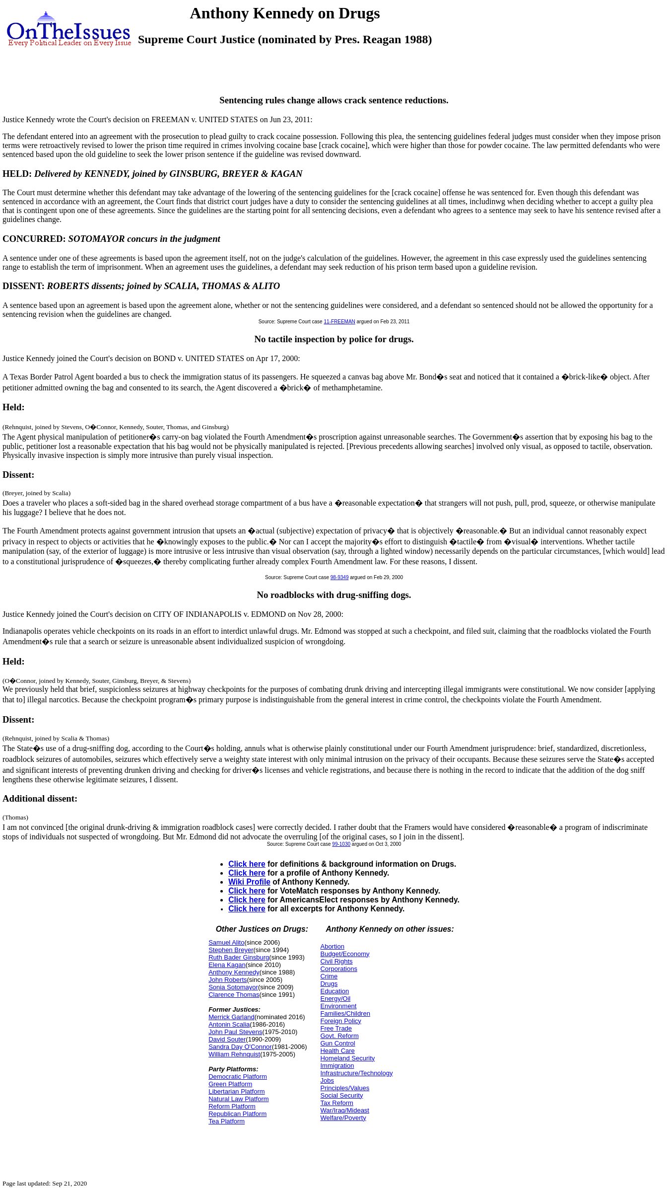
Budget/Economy (344, 954)
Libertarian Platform (236, 1091)
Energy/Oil (335, 998)
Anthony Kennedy (234, 972)
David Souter (227, 1039)
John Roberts (227, 979)
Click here (247, 864)
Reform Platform (232, 1106)
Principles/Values (344, 1088)
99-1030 (341, 844)
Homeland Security (347, 1058)
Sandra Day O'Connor (240, 1046)
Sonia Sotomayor (233, 987)
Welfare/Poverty (343, 1117)
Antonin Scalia (229, 1024)
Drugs (328, 983)
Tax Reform (336, 1103)
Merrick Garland (231, 1017)
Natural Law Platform (238, 1099)
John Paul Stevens (235, 1032)
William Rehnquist (234, 1054)
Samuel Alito (226, 942)
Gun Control (337, 1043)
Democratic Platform (237, 1076)
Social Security (341, 1095)
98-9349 (340, 577)
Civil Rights (336, 961)
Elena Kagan (226, 964)
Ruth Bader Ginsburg (238, 957)
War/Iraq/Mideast (344, 1110)
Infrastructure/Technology (356, 1073)
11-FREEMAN (339, 321)
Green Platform (230, 1084)
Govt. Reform (339, 1036)
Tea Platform (226, 1121)
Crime (328, 976)
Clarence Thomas (233, 994)
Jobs (327, 1080)
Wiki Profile (249, 882)
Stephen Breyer (230, 950)
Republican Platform (237, 1113)
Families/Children (345, 1013)
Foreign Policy (340, 1021)
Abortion (332, 946)
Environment (338, 1006)
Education (334, 991)
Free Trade (336, 1028)
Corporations (338, 968)
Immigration (337, 1065)
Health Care (337, 1050)
